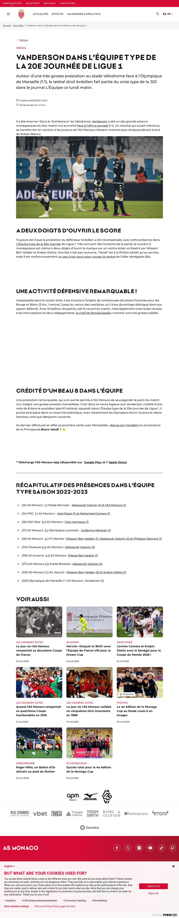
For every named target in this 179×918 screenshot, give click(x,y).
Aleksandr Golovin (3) (80, 547)
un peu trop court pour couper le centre (86, 256)
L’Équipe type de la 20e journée (38, 244)
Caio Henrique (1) (76, 522)
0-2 (44, 547)
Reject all (153, 893)
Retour (22, 40)
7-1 (47, 572)
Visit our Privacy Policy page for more (55, 906)
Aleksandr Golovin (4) (87, 564)
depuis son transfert (124, 425)
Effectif (57, 14)
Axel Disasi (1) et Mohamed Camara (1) (83, 513)
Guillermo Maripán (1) (96, 530)
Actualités (18, 25)
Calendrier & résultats (84, 14)
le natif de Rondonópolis (93, 313)
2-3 (47, 555)
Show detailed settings (16, 906)
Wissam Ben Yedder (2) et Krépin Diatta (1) (96, 572)
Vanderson (99, 121)
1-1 (46, 505)
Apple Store (117, 462)
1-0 (47, 564)
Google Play (93, 462)
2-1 (46, 530)
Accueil (6, 25)
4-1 (47, 538)
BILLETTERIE (33, 3)
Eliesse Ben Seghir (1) (83, 555)
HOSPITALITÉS (67, 3)
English (9, 866)
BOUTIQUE (49, 3)
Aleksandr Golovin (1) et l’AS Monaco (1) (99, 505)
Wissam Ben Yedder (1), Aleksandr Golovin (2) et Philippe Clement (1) (114, 538)
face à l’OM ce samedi (92, 125)
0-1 (44, 522)
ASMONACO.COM (12, 3)
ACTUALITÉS (40, 14)
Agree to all (153, 886)
